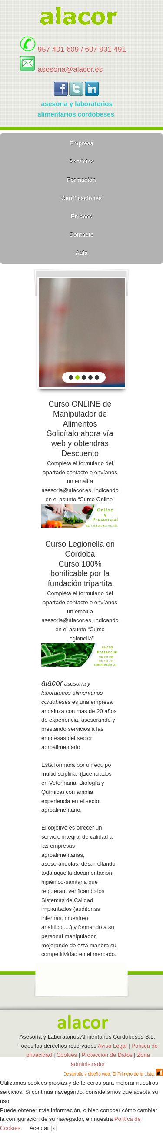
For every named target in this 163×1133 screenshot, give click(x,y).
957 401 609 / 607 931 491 (82, 49)
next (113, 331)
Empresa (81, 143)
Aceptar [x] (43, 1128)
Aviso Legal (113, 1046)
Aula (81, 253)
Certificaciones (81, 198)
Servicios (81, 161)
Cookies (67, 1055)
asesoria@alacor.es (70, 69)
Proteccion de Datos (107, 1055)
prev (50, 331)
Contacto (81, 234)
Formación (81, 180)
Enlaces (81, 216)
